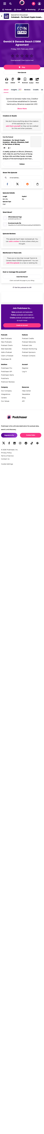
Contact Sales (30, 435)
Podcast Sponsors (28, 352)
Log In (24, 372)
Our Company (6, 391)
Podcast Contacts (28, 356)
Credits (36, 90)
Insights (14, 90)
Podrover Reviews (8, 382)
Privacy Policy (6, 453)
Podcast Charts (6, 345)
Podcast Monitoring (29, 349)
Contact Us (5, 459)
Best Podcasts (6, 338)
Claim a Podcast (7, 356)
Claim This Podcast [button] (22, 277)
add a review (14, 241)
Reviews (27, 90)
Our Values (5, 401)
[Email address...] (22, 177)
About (6, 90)
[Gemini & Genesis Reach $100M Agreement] (22, 30)
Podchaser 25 (6, 359)
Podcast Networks (29, 342)
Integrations (5, 394)
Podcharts (5, 378)
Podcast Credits (28, 338)
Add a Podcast (6, 352)
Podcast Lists (27, 345)
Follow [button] (22, 164)
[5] (9, 148)
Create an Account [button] (22, 325)
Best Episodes (6, 349)
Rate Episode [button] (22, 72)
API (23, 401)
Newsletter (26, 394)
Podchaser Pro (6, 368)
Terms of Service (7, 456)
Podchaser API (6, 372)
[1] (5, 148)
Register (25, 368)
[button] (29, 9)
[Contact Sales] (33, 3)
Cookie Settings (7, 464)
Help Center (26, 391)
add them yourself (13, 126)
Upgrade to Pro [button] (9, 435)
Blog (24, 398)
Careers (4, 398)
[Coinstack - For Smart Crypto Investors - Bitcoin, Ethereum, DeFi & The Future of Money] (36, 141)
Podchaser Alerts (7, 375)
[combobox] (22, 177)
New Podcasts (6, 342)
